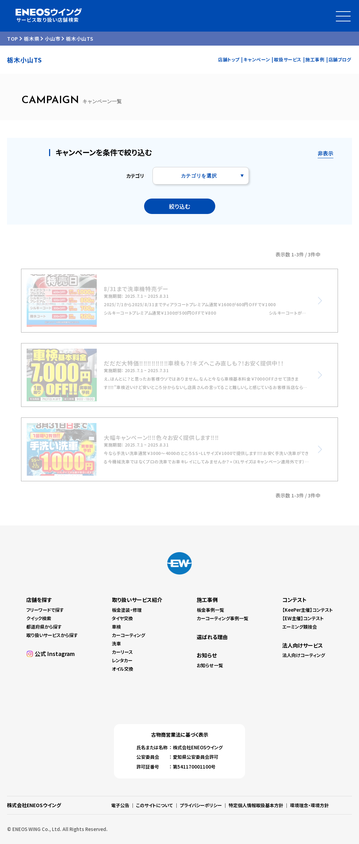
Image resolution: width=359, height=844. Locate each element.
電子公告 (120, 805)
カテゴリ (135, 175)
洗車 (116, 643)
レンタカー (122, 660)
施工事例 (315, 59)
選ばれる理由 (212, 637)
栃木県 (31, 38)
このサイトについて (154, 805)
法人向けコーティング (303, 655)
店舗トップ (228, 59)
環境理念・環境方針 (309, 805)
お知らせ (207, 655)
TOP (12, 38)
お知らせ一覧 (210, 665)
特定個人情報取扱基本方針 (256, 805)
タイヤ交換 (122, 618)
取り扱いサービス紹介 (137, 599)
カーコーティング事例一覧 (222, 618)
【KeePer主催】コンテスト (307, 610)
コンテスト (294, 599)
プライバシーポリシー (201, 805)
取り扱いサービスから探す (52, 635)
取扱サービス (288, 59)
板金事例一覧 (210, 610)
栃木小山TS (79, 38)
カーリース (122, 652)
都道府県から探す (44, 626)
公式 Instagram (55, 653)
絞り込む (179, 206)
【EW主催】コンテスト (303, 618)
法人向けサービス (302, 645)
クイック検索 (38, 618)
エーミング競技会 (299, 626)
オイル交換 (122, 668)
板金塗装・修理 (127, 610)
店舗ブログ (339, 59)
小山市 (52, 38)
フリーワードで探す (45, 610)
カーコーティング (128, 635)
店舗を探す (39, 599)
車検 (116, 626)
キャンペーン (256, 59)
